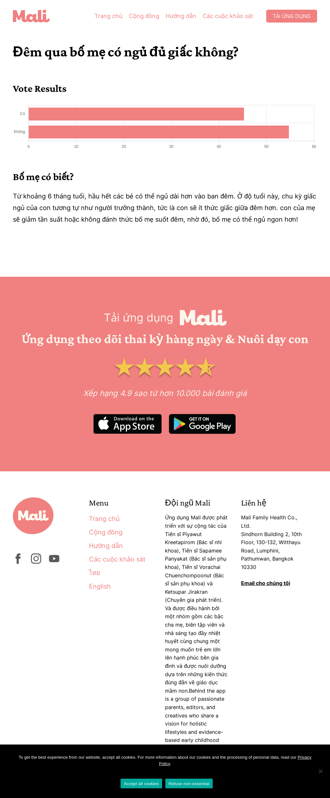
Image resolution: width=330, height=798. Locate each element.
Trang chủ (108, 16)
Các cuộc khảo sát (228, 16)
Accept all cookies (141, 783)
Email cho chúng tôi (265, 583)
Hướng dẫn (181, 16)
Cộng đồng (144, 16)
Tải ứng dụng (292, 16)
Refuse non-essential (189, 783)
